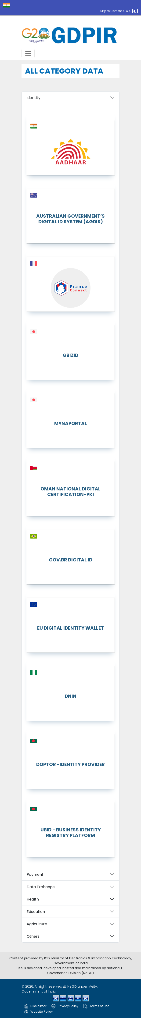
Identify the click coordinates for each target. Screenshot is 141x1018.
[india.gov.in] (6, 5)
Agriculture (37, 924)
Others (33, 936)
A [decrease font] (130, 11)
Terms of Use (96, 1006)
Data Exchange (41, 887)
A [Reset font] (127, 11)
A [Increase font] (124, 11)
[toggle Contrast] (135, 11)
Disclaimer (35, 1006)
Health (33, 899)
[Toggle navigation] (28, 53)
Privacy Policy (64, 1006)
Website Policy (38, 1011)
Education (36, 911)
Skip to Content (111, 11)
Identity (33, 97)
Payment (35, 874)
